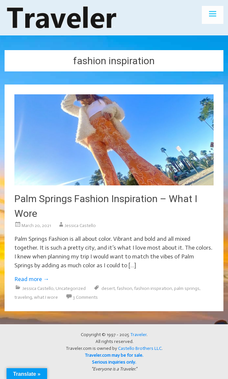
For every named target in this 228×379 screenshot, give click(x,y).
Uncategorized (71, 288)
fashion (124, 288)
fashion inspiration (153, 288)
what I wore (46, 297)
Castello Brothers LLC (140, 348)
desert (108, 288)
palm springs (187, 288)
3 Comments (85, 297)
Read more (31, 279)
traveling (23, 297)
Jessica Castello (80, 225)
